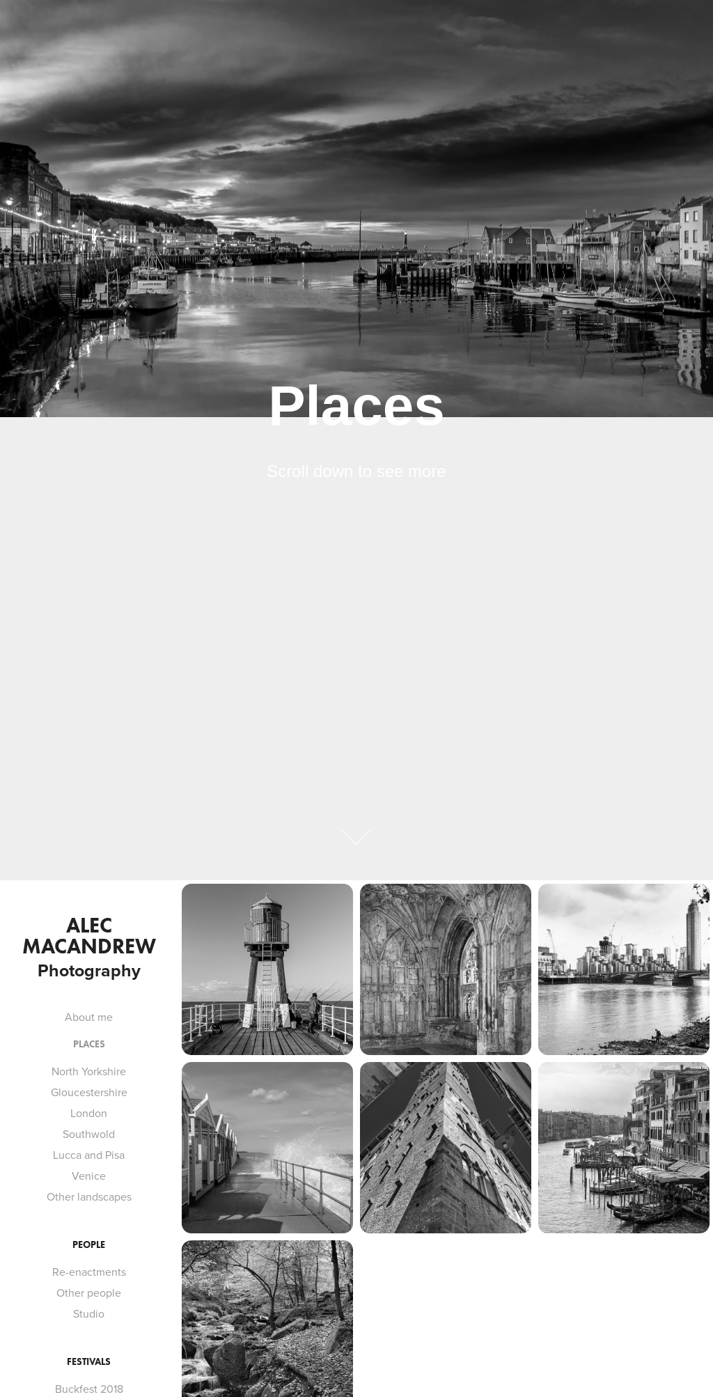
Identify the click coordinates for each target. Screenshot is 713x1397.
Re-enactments (89, 1271)
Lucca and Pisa (89, 1154)
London (88, 1113)
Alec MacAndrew (89, 935)
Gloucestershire (89, 1092)
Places (89, 1044)
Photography (89, 970)
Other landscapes (89, 1196)
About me (89, 1016)
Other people (88, 1292)
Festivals (89, 1362)
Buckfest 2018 (89, 1388)
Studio (88, 1313)
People (88, 1245)
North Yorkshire (89, 1071)
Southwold (89, 1133)
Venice (89, 1175)
